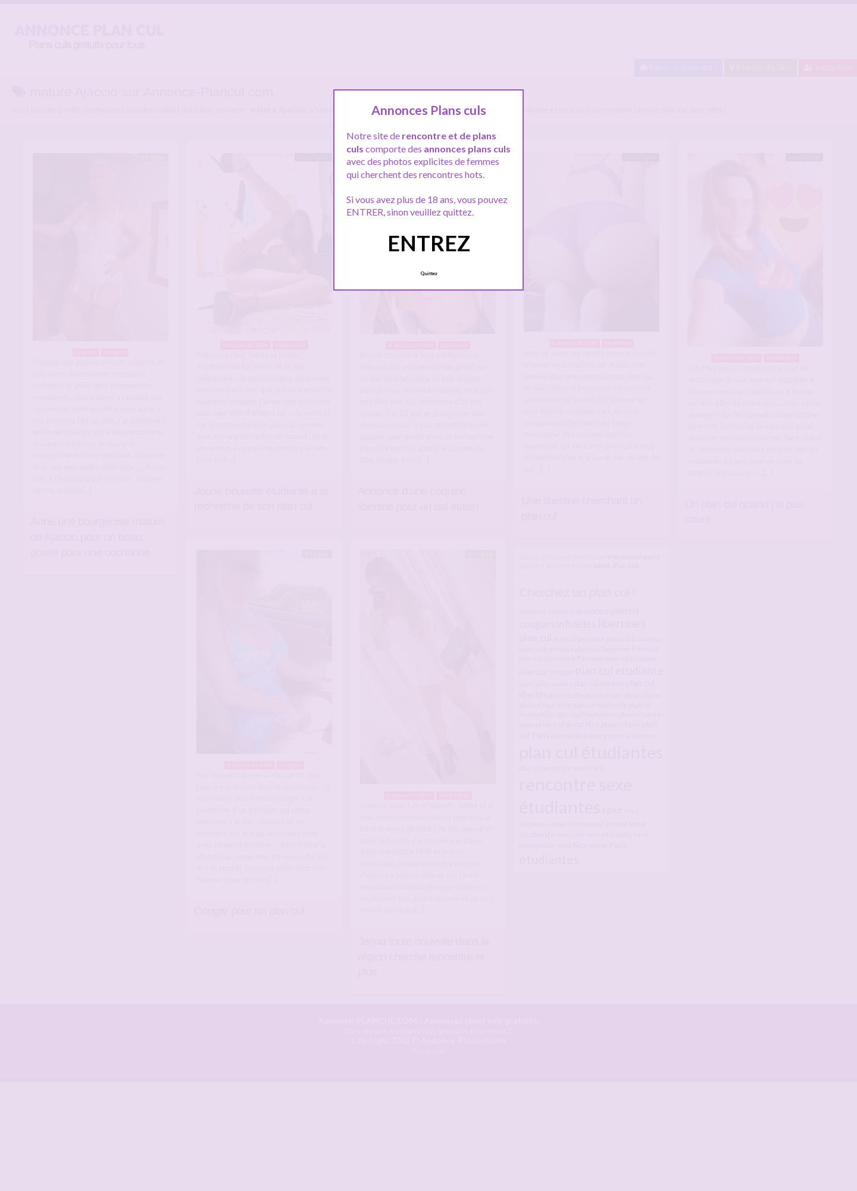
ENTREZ (428, 243)
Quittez (428, 273)
